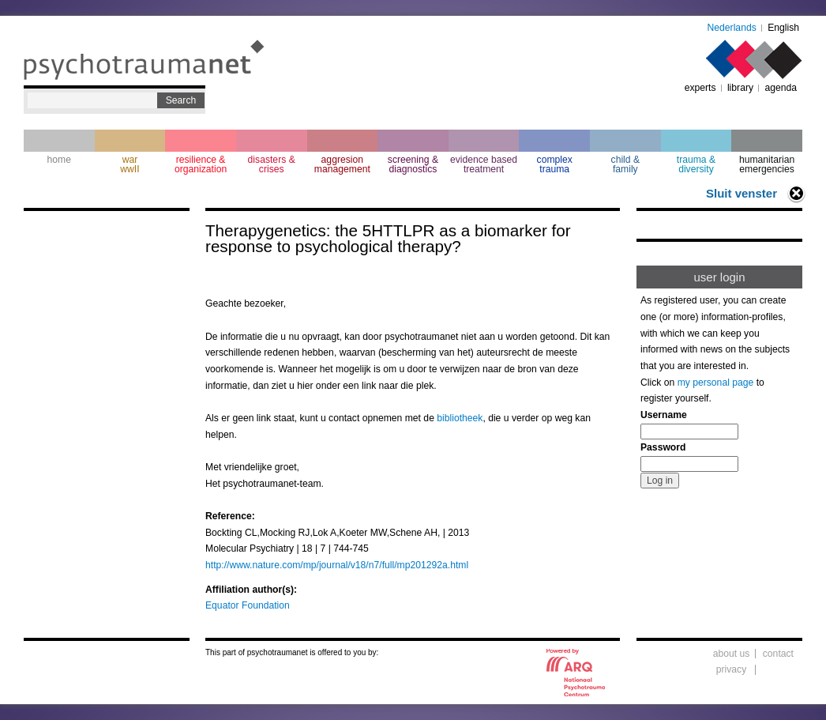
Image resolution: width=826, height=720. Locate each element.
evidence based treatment (483, 164)
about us (731, 653)
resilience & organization (201, 164)
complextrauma (555, 164)
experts (700, 87)
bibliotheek (459, 418)
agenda (780, 87)
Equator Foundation (247, 605)
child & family (625, 164)
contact (778, 653)
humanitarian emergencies (766, 164)
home (59, 159)
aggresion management (342, 164)
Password (662, 447)
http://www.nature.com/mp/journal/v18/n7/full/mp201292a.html (336, 565)
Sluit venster (741, 193)
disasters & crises (271, 164)
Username (663, 414)
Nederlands (732, 27)
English (783, 27)
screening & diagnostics (413, 164)
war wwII (129, 164)
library (740, 87)
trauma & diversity (696, 164)
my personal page (716, 382)
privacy (731, 669)
